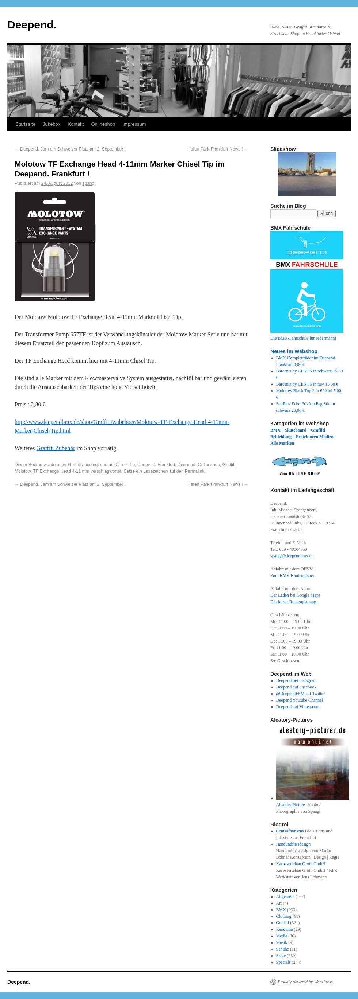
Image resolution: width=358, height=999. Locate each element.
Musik (281, 942)
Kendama (284, 929)
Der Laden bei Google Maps (295, 595)
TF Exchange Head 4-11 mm (61, 471)
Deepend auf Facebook (296, 687)
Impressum (134, 124)
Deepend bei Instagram (296, 680)
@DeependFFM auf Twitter (300, 693)
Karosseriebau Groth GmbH (300, 863)
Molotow (23, 471)
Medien (326, 436)
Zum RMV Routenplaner (292, 575)
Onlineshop (103, 124)
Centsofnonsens (290, 831)
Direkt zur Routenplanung (293, 601)
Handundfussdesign (293, 844)
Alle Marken (282, 443)
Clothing (284, 916)
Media (281, 935)
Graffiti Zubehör (56, 448)
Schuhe (282, 949)
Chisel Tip (125, 464)
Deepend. (32, 25)
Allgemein (285, 896)
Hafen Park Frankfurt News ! (217, 149)
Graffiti (74, 464)
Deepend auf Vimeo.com (298, 706)
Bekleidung (281, 436)
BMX (275, 430)
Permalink (194, 471)
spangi (89, 183)
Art (279, 903)
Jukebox (51, 124)
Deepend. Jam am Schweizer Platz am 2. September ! (70, 149)
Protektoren (307, 436)
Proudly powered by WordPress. (306, 981)
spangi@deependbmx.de (291, 555)
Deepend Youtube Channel (299, 700)
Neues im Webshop (293, 351)
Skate (281, 955)
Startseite (25, 124)
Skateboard (295, 430)
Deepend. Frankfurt (156, 464)
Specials (283, 962)
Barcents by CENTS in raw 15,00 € (307, 384)
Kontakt (76, 124)
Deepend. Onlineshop (199, 464)
